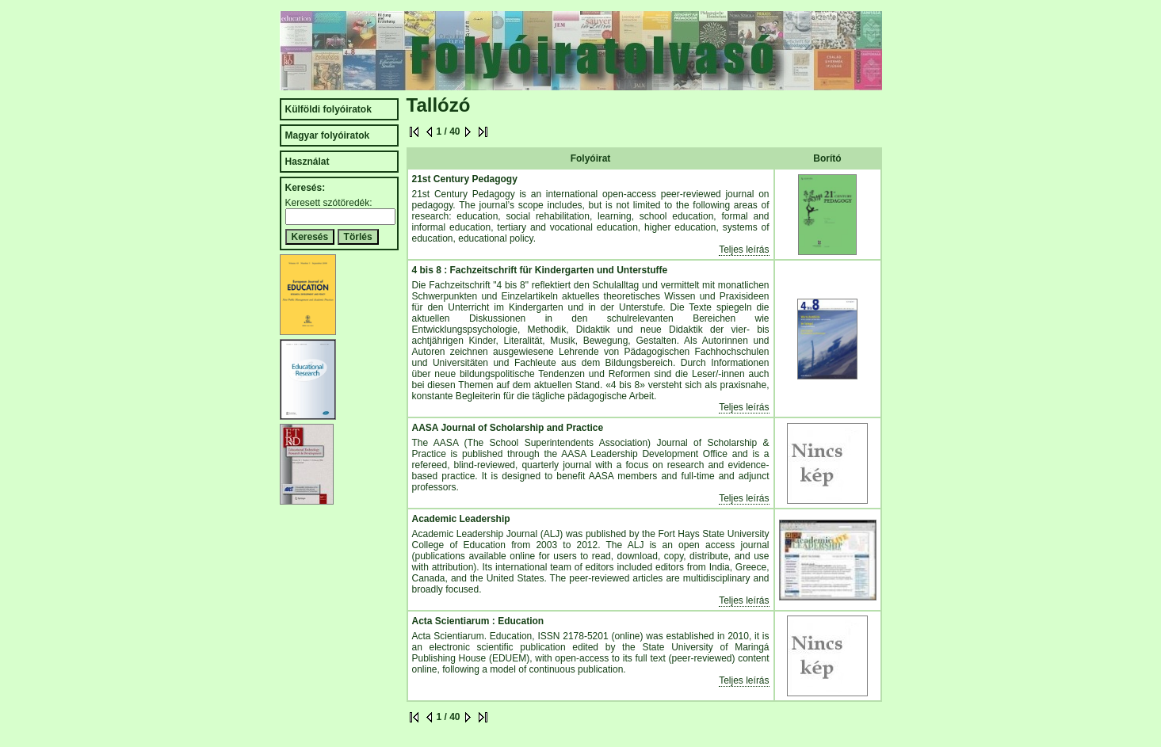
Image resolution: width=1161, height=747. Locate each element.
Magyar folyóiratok (327, 135)
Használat (307, 161)
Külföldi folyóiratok (328, 109)
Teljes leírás (744, 249)
